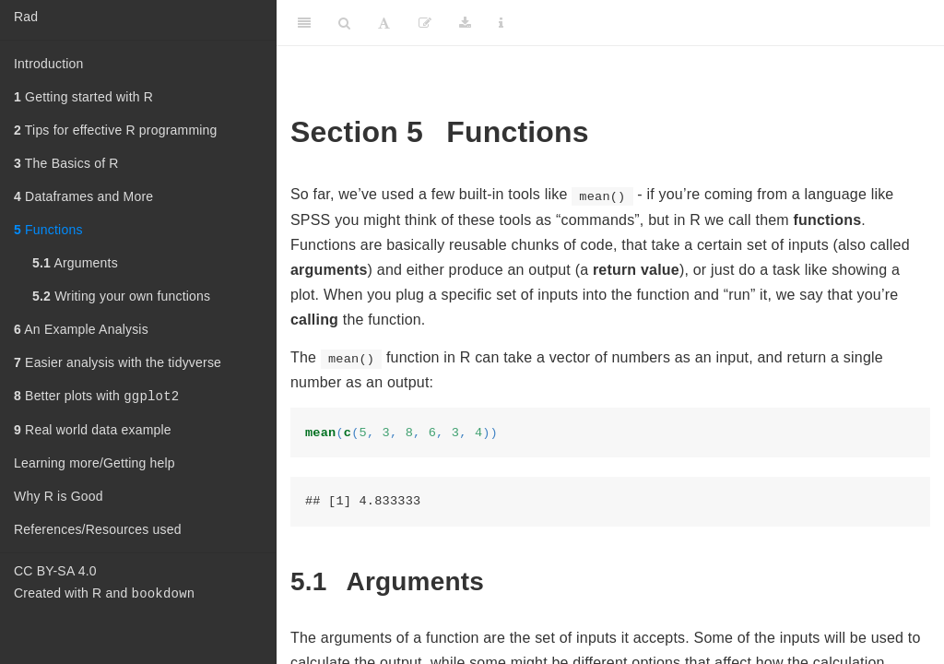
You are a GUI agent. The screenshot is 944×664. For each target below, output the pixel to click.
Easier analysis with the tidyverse (117, 362)
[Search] (344, 23)
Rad (26, 16)
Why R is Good (58, 498)
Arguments (75, 262)
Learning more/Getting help (94, 464)
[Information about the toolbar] (501, 23)
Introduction (49, 63)
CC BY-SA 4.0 (55, 572)
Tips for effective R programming (116, 130)
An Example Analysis (81, 329)
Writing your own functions (121, 296)
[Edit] (425, 23)
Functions (48, 229)
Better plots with (96, 397)
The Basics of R (66, 163)
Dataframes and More (83, 196)
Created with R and (104, 596)
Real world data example (92, 431)
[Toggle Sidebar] (304, 23)
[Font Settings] (384, 23)
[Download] (465, 23)
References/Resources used (98, 531)
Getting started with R (83, 96)
